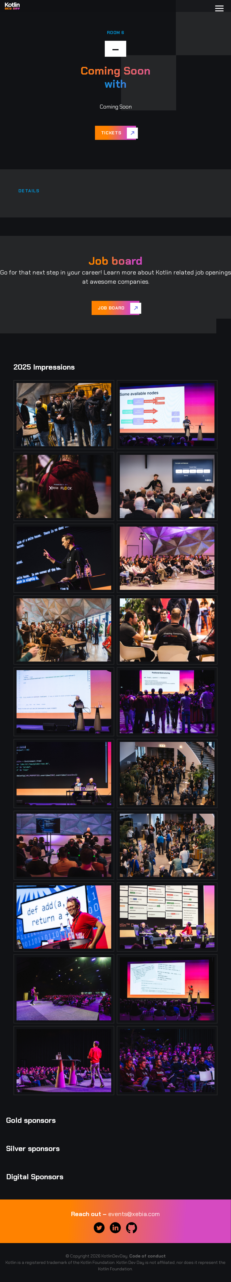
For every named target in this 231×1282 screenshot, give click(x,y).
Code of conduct (147, 1256)
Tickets (111, 133)
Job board (111, 308)
